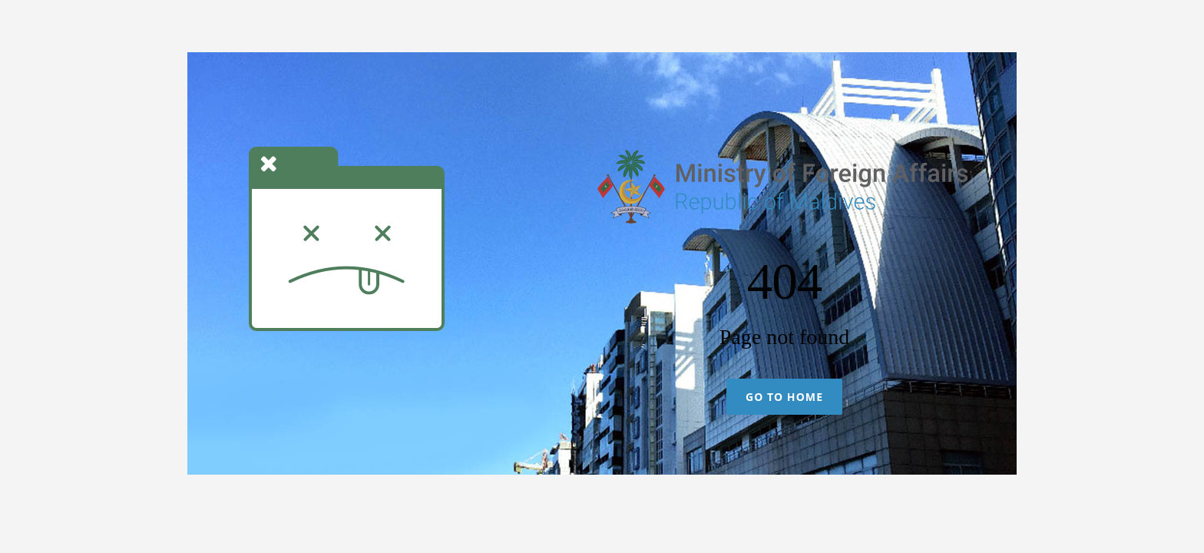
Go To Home (784, 396)
